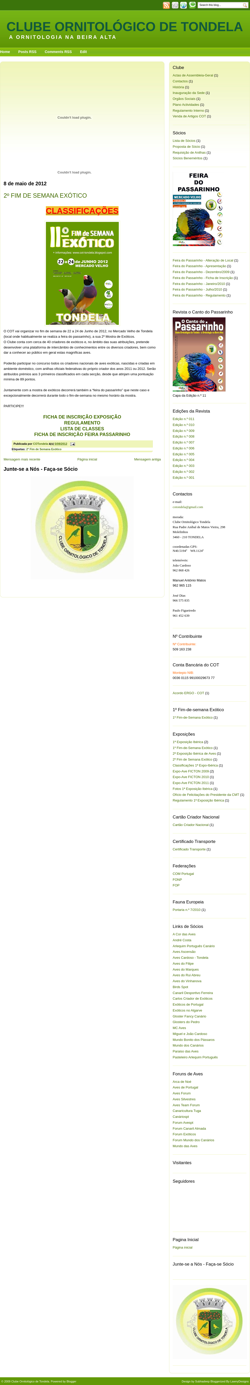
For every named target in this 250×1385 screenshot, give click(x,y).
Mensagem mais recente (22, 459)
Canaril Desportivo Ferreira (193, 993)
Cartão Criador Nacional (191, 825)
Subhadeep (202, 1381)
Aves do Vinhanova (187, 981)
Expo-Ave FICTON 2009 (191, 771)
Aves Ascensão (184, 952)
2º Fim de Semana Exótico (44, 449)
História (178, 87)
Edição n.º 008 (183, 436)
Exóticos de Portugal (188, 1004)
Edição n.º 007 (183, 442)
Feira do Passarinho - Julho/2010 (197, 289)
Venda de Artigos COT (189, 116)
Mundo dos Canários (188, 1045)
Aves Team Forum (186, 1105)
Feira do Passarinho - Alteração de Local (203, 260)
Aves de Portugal (185, 1087)
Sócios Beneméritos (188, 158)
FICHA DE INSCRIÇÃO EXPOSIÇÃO (82, 417)
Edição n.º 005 (183, 454)
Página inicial (87, 459)
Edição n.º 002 (183, 472)
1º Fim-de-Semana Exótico (193, 717)
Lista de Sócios (184, 141)
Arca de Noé (182, 1082)
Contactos (180, 81)
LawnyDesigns (239, 1381)
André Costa (182, 940)
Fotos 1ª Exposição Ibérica (192, 789)
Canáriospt (181, 1117)
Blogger (71, 1381)
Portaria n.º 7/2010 (187, 910)
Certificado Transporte (189, 849)
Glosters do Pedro (186, 1022)
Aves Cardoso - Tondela (190, 958)
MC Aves (179, 1028)
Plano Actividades (186, 105)
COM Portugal (183, 874)
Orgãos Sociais (184, 99)
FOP (176, 885)
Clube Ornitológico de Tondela (124, 27)
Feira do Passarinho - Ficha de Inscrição (203, 278)
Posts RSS (27, 52)
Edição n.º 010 (183, 425)
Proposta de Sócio (186, 147)
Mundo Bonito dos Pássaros (194, 1040)
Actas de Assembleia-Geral (193, 75)
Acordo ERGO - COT (188, 693)
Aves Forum (182, 1093)
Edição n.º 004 (183, 460)
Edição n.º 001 (183, 478)
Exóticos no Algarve (187, 1010)
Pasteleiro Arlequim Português (195, 1057)
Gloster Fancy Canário (189, 1016)
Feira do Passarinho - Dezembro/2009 (201, 272)
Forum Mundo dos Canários (193, 1140)
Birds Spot (180, 987)
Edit (83, 52)
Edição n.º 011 (183, 419)
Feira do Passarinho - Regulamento (199, 295)
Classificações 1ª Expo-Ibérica (195, 765)
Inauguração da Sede (189, 93)
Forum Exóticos (184, 1134)
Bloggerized (217, 1381)
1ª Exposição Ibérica (188, 742)
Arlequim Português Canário (194, 946)
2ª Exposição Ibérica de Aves (194, 753)
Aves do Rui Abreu (186, 975)
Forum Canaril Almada (189, 1128)
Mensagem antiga (147, 459)
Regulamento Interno (188, 110)
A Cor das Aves (184, 934)
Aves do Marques (186, 969)
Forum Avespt (183, 1123)
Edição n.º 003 (183, 466)
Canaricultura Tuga (187, 1111)
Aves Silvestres (184, 1099)
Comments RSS (58, 52)
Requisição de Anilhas (189, 152)
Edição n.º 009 (183, 431)
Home (5, 52)
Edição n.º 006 (183, 448)
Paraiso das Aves (185, 1051)
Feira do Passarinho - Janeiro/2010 (199, 284)
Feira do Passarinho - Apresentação (199, 266)
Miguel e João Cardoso (190, 1034)
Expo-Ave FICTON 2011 (191, 783)
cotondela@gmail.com (188, 507)
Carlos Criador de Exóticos (193, 998)
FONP (177, 880)
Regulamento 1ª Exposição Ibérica (198, 800)
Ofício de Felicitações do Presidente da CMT (206, 795)
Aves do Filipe (183, 963)
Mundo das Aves (185, 1146)
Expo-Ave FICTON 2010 (191, 777)
